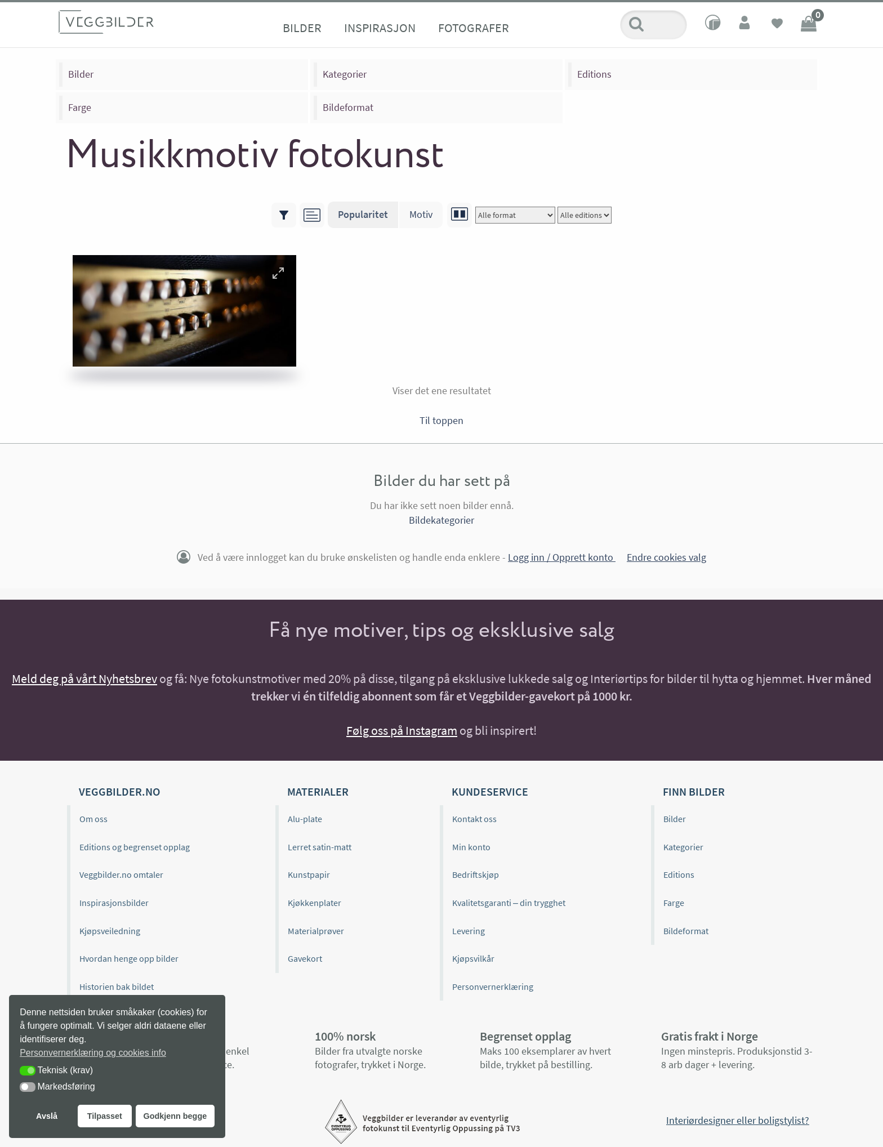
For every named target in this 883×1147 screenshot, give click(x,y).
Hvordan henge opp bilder (129, 958)
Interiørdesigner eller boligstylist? (737, 1120)
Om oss (93, 818)
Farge (79, 107)
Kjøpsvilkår (473, 958)
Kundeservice (490, 791)
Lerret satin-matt (319, 847)
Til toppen (441, 420)
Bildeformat (348, 107)
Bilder (302, 27)
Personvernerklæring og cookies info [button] (93, 1052)
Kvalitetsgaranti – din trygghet (508, 902)
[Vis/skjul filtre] (283, 215)
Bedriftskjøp (475, 874)
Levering (468, 930)
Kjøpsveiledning (109, 930)
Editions (594, 74)
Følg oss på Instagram (401, 730)
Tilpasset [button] (104, 1116)
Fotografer (473, 27)
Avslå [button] (46, 1116)
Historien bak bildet (116, 986)
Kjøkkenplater (314, 902)
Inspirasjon (380, 27)
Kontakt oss (474, 818)
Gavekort (305, 958)
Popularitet (363, 214)
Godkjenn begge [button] (175, 1116)
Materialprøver (316, 930)
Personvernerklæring (492, 986)
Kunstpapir (309, 874)
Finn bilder (694, 791)
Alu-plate (305, 818)
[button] (278, 273)
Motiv (420, 214)
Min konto (471, 847)
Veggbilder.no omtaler (121, 874)
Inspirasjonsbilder (114, 902)
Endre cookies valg (666, 557)
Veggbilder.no (119, 791)
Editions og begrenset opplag (134, 847)
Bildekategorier (441, 520)
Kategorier (345, 74)
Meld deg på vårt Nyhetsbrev (84, 678)
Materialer (318, 791)
